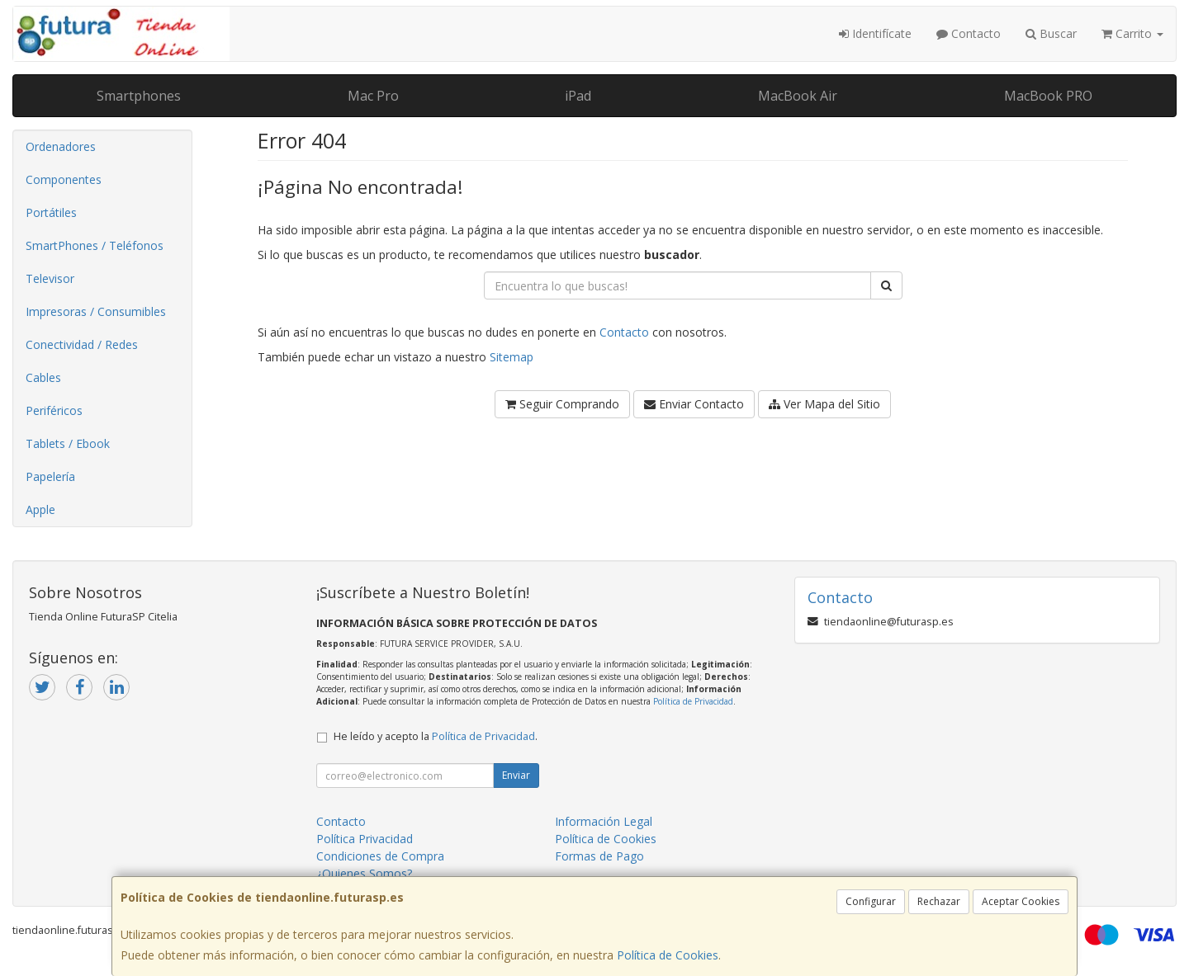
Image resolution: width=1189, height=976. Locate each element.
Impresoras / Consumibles (96, 311)
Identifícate (875, 33)
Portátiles (51, 212)
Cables (43, 377)
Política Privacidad (364, 838)
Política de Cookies (667, 955)
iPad (578, 96)
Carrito (1132, 33)
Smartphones (139, 96)
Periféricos (54, 410)
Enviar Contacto (694, 404)
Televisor (50, 278)
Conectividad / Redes (82, 344)
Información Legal (603, 821)
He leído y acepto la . (436, 736)
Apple (40, 509)
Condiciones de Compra (380, 856)
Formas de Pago (599, 856)
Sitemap (511, 357)
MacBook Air (797, 96)
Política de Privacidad (693, 701)
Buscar (1051, 33)
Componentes (64, 179)
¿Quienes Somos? (364, 873)
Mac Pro (373, 96)
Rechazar (938, 901)
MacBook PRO (1048, 96)
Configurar (871, 901)
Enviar (516, 775)
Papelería (50, 476)
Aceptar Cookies (1020, 901)
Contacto (968, 33)
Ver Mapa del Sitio (824, 404)
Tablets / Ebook (68, 443)
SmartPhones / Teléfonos (94, 245)
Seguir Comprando (562, 404)
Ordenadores (61, 146)
